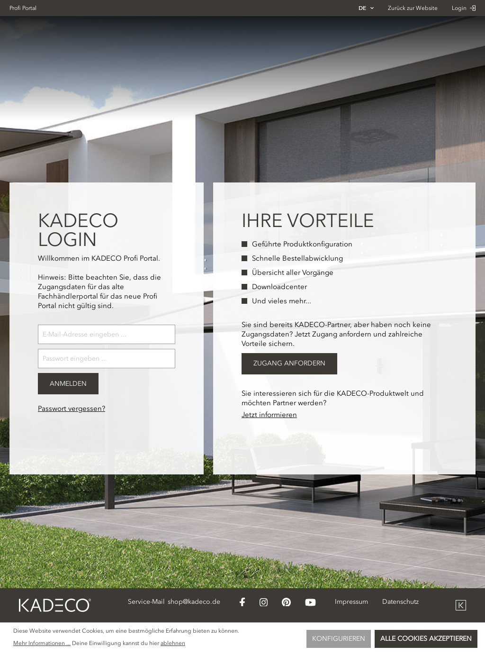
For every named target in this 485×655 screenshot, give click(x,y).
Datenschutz (400, 602)
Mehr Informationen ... (42, 643)
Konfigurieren (338, 639)
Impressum (351, 602)
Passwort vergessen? (71, 408)
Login (464, 8)
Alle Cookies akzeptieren (426, 639)
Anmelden (68, 384)
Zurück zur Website (413, 8)
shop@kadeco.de (194, 602)
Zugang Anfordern (289, 363)
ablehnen (173, 643)
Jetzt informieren (269, 414)
